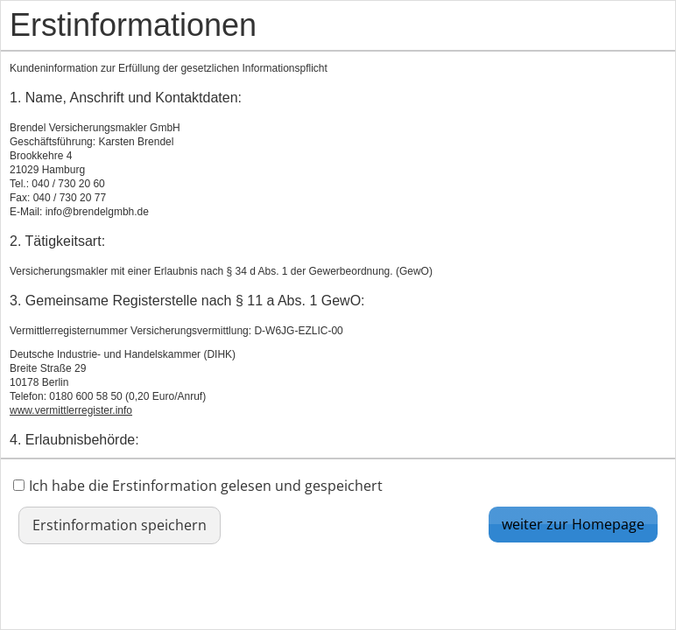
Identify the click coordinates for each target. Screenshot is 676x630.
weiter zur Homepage (573, 524)
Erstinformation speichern (119, 525)
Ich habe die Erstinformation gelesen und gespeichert (198, 485)
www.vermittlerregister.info (71, 410)
